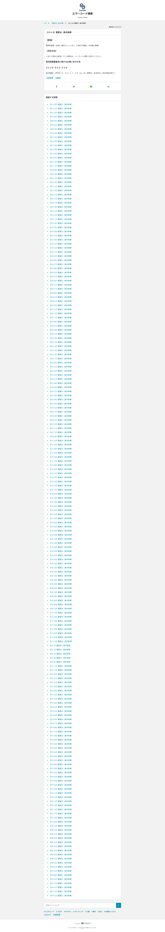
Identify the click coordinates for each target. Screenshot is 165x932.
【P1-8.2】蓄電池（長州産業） (61, 748)
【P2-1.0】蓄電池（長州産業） (61, 789)
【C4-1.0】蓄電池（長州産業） (61, 539)
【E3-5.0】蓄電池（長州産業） (61, 239)
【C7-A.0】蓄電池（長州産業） (61, 633)
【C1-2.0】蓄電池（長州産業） (61, 444)
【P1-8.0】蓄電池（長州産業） (61, 739)
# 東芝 (94, 911)
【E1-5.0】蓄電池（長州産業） (61, 153)
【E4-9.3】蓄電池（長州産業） (61, 879)
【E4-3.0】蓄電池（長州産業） (61, 260)
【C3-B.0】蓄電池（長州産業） (61, 534)
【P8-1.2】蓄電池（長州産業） (61, 830)
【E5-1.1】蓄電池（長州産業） (61, 342)
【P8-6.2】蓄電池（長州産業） (61, 862)
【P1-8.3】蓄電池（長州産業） (61, 752)
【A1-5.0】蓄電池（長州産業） (61, 104)
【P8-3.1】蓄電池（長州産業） (61, 834)
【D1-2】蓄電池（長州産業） (60, 649)
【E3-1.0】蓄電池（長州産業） (61, 207)
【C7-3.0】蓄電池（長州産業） (61, 621)
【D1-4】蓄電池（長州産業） (60, 657)
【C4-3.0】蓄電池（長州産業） (61, 547)
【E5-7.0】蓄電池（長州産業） (61, 424)
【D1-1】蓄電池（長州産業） (60, 645)
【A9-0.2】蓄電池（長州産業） (61, 129)
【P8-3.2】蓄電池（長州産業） (61, 838)
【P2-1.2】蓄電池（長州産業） (61, 797)
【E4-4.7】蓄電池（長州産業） (61, 276)
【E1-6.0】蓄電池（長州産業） (61, 157)
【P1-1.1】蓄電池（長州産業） (61, 666)
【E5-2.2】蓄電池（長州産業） (61, 370)
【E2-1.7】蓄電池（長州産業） (61, 186)
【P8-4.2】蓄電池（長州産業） (61, 850)
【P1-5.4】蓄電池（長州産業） (61, 698)
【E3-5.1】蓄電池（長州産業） (61, 243)
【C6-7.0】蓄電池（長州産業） (61, 592)
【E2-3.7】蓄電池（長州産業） (61, 198)
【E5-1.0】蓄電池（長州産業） (61, 338)
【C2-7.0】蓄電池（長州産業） (61, 489)
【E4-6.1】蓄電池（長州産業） (61, 297)
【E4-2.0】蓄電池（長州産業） (61, 256)
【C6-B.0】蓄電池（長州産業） (61, 604)
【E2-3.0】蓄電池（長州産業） (61, 190)
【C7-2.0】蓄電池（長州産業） (61, 616)
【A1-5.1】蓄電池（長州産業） (61, 108)
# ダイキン (67, 911)
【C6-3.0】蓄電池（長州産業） (61, 575)
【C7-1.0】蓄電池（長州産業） (61, 612)
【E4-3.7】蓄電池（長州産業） (61, 264)
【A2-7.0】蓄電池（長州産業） (61, 112)
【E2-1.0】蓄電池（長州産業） (61, 174)
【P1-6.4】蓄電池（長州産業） (61, 715)
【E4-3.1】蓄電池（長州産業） (61, 887)
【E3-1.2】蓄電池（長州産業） (61, 215)
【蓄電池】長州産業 (57, 23)
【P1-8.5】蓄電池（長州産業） (61, 760)
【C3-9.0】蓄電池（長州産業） (61, 526)
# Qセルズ (47, 915)
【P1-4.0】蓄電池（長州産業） (61, 686)
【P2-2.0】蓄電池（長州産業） (61, 821)
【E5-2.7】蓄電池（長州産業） (61, 379)
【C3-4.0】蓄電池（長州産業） (61, 506)
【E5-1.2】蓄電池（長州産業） (61, 346)
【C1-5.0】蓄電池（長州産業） (61, 452)
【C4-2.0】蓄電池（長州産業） (61, 543)
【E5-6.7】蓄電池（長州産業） (61, 420)
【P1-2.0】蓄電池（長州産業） (61, 674)
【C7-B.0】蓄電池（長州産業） (61, 637)
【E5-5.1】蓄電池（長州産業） (61, 407)
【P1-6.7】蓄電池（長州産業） (61, 723)
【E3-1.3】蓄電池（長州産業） (61, 883)
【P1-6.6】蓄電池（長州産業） (61, 719)
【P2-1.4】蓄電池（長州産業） (61, 805)
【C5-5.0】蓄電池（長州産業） (61, 563)
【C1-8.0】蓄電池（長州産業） (61, 465)
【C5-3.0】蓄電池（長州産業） (61, 555)
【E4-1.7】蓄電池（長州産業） (61, 252)
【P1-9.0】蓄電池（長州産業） (61, 768)
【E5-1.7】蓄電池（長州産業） (61, 358)
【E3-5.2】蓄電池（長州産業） (61, 247)
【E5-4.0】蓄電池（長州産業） (61, 399)
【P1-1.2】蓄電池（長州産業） (61, 670)
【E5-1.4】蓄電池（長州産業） (61, 354)
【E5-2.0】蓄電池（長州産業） (61, 362)
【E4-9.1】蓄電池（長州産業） (61, 325)
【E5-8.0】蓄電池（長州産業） (61, 436)
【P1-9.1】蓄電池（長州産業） (61, 772)
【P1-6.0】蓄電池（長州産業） (61, 702)
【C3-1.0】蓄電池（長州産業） (61, 497)
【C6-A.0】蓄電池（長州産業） (61, 600)
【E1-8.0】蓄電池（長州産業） (61, 170)
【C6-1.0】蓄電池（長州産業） (61, 567)
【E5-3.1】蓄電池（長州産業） (61, 391)
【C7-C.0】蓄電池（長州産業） (61, 641)
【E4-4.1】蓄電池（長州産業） (61, 272)
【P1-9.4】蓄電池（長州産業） (61, 785)
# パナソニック (78, 911)
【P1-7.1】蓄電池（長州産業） (61, 731)
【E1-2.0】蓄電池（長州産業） (61, 141)
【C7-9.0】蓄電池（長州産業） (61, 629)
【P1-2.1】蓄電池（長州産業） (61, 678)
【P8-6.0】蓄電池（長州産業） (61, 854)
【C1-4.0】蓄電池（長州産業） (61, 448)
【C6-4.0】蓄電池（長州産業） (61, 580)
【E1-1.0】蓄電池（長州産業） (61, 137)
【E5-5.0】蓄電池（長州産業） (61, 403)
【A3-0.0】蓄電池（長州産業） (61, 116)
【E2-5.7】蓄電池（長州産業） (61, 202)
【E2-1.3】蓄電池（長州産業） (61, 871)
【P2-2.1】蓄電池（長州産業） (61, 825)
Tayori (82, 927)
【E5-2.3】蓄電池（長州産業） (61, 375)
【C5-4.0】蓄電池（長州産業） (61, 559)
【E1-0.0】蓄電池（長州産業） (61, 133)
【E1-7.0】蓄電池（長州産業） (61, 161)
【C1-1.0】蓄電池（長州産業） (61, 440)
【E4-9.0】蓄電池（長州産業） (61, 321)
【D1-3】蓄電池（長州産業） (60, 653)
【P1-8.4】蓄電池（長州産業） (61, 756)
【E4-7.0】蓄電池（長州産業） (61, 305)
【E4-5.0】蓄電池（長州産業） (61, 280)
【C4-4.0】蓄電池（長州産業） (61, 551)
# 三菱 (87, 911)
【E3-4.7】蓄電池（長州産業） (61, 235)
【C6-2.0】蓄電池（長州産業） (61, 571)
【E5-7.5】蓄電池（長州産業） (61, 432)
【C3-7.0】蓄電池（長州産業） (61, 518)
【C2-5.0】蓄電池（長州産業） (61, 485)
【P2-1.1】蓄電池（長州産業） (61, 793)
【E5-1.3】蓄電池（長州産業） (61, 350)
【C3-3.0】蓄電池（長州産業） (61, 502)
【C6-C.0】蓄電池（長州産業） (61, 608)
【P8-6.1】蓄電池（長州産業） (61, 858)
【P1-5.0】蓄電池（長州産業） (61, 690)
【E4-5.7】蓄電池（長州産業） (61, 288)
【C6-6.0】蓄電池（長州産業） (61, 588)
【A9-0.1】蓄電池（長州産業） (61, 124)
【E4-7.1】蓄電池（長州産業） (61, 309)
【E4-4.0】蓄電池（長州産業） (61, 268)
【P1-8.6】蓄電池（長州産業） (61, 764)
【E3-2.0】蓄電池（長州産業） (61, 223)
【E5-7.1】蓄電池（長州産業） (61, 428)
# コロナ (59, 911)
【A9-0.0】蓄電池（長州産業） (61, 120)
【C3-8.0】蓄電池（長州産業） (61, 522)
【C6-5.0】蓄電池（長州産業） (61, 584)
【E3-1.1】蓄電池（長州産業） (61, 211)
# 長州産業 (49, 78)
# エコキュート (49, 911)
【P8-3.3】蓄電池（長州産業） (61, 842)
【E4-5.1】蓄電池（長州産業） (61, 284)
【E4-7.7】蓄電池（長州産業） (61, 317)
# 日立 (100, 911)
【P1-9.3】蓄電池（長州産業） (61, 780)
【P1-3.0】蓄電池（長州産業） (61, 682)
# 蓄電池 (58, 78)
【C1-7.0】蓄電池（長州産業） (61, 461)
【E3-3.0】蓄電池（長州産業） (61, 227)
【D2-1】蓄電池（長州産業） (60, 661)
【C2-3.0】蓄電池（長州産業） (61, 481)
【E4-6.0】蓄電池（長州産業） (61, 293)
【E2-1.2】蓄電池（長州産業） (61, 182)
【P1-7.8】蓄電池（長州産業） (61, 735)
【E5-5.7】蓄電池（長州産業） (61, 411)
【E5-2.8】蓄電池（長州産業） (61, 383)
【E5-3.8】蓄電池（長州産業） (61, 395)
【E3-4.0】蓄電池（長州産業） (61, 231)
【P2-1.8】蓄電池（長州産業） (61, 817)
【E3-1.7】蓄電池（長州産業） (61, 219)
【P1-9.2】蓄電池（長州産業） (61, 776)
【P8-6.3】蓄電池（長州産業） (61, 866)
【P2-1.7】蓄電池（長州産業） (61, 813)
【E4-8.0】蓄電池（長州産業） (61, 875)
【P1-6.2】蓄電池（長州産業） (61, 711)
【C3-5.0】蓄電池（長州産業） (61, 510)
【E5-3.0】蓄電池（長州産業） (61, 387)
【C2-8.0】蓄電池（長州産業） (61, 493)
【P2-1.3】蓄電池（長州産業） (61, 801)
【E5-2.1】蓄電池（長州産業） (61, 366)
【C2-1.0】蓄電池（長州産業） (61, 473)
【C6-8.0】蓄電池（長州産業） (61, 596)
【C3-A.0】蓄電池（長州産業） (61, 530)
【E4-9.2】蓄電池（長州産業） (61, 329)
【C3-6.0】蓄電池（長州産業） (61, 514)
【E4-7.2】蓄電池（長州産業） (61, 313)
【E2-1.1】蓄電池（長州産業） (61, 178)
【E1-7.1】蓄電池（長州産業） (61, 166)
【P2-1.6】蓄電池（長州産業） (61, 809)
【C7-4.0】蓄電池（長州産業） (61, 625)
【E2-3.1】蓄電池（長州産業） (61, 194)
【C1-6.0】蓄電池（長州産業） (61, 457)
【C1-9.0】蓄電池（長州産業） (61, 469)
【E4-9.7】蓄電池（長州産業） (61, 334)
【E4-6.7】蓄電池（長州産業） (61, 301)
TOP (45, 23)
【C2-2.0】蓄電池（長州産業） (61, 477)
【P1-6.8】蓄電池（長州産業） (61, 727)
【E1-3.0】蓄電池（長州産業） (61, 145)
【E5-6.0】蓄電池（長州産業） (61, 416)
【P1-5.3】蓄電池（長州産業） (61, 694)
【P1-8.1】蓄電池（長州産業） (61, 744)
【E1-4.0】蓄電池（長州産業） (61, 149)
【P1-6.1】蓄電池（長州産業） (61, 707)
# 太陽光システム (110, 911)
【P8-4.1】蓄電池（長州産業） (61, 846)
